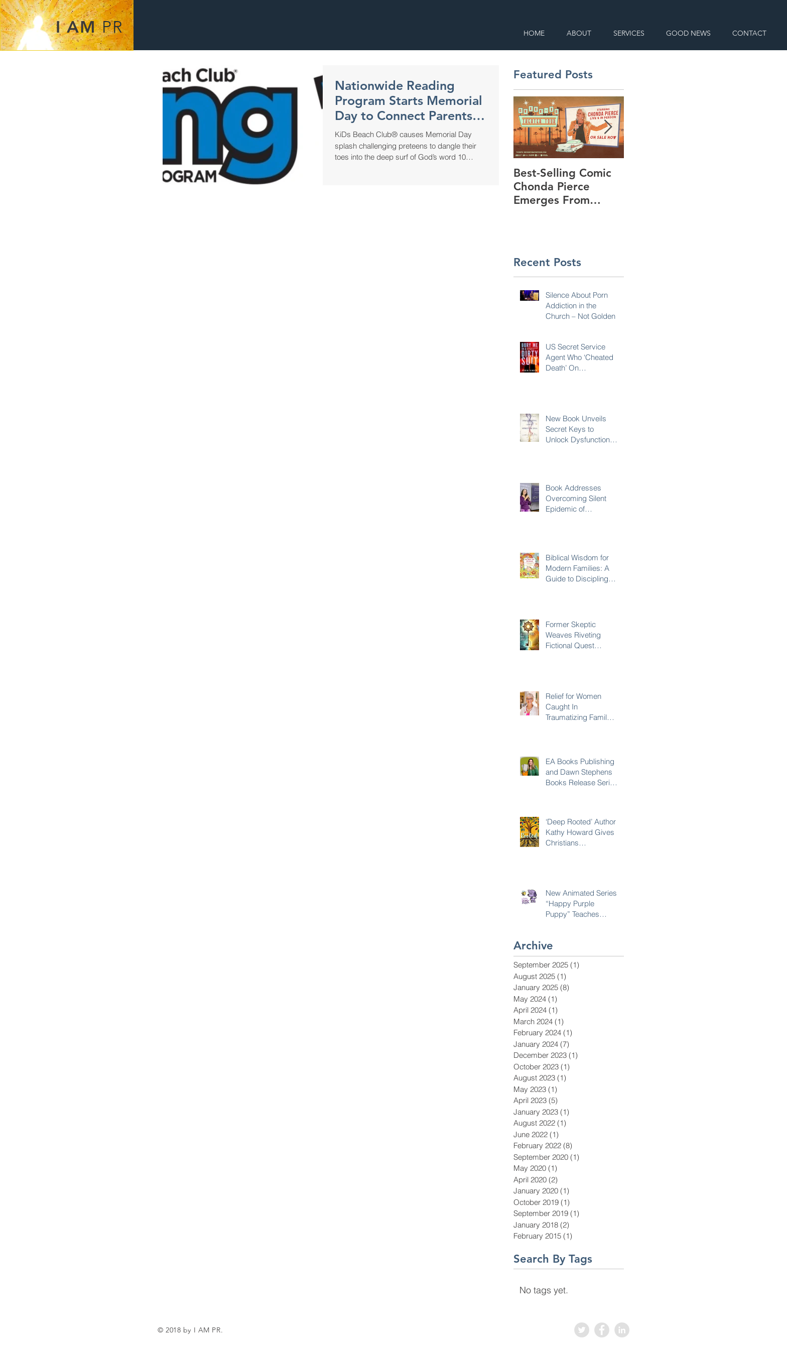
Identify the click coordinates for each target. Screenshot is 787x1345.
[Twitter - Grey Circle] (581, 1329)
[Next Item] (607, 127)
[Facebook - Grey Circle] (601, 1329)
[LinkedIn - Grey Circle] (621, 1329)
